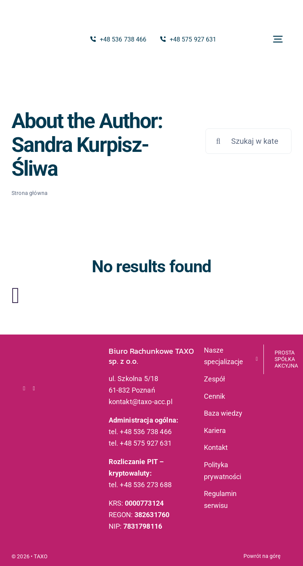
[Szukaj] (218, 141)
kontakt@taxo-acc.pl (140, 402)
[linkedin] (34, 388)
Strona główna (30, 193)
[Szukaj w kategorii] (248, 141)
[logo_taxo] (35, 32)
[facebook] (24, 388)
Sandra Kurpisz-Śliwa (80, 157)
